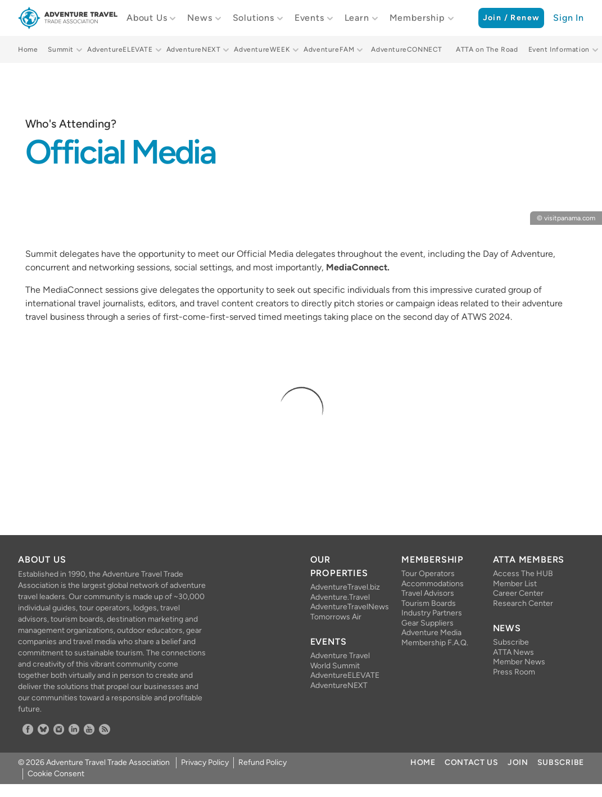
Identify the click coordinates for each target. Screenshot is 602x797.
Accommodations (432, 583)
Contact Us (472, 762)
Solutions (253, 17)
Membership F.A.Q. (434, 642)
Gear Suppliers (427, 623)
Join (518, 762)
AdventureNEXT (193, 49)
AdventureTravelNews (347, 607)
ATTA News (513, 652)
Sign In (568, 17)
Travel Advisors (427, 593)
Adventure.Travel (340, 597)
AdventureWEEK (262, 49)
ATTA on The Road (487, 49)
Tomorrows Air (335, 617)
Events (309, 17)
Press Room (514, 672)
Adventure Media (431, 632)
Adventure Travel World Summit (340, 661)
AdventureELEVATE (120, 49)
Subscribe (511, 642)
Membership (417, 17)
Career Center (518, 593)
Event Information (559, 49)
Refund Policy (262, 762)
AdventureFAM (329, 49)
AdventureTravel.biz (345, 587)
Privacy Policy (205, 762)
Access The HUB (523, 573)
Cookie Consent (56, 773)
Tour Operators (428, 573)
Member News (519, 662)
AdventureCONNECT (406, 49)
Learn (357, 17)
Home (28, 49)
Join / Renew (511, 17)
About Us (146, 17)
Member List (515, 583)
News (199, 17)
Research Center (523, 603)
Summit (61, 49)
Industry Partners (431, 613)
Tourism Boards (428, 603)
